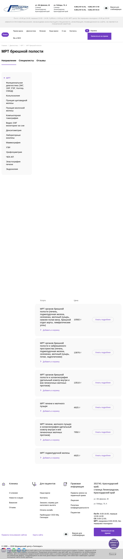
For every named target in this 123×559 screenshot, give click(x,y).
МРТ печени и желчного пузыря (52, 404)
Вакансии (13, 503)
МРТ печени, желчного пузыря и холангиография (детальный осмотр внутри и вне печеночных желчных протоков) (55, 429)
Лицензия (75, 500)
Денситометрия (13, 130)
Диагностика (31, 31)
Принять (112, 554)
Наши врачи (53, 31)
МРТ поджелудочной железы (55, 453)
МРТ (8, 78)
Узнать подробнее (103, 320)
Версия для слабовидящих (115, 8)
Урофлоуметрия (14, 152)
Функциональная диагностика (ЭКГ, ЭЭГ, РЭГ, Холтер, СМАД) (15, 87)
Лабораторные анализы (13, 136)
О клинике (13, 493)
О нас (64, 31)
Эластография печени (13, 162)
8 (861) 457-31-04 (80, 7)
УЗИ (8, 147)
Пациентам (75, 513)
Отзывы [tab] (41, 60)
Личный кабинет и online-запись (114, 543)
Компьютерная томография (13, 116)
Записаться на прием (99, 36)
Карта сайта (38, 535)
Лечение (42, 31)
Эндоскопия (12, 169)
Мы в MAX (17, 38)
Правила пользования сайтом (14, 535)
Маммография (13, 142)
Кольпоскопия (13, 95)
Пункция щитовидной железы (16, 101)
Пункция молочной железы (15, 109)
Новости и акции (16, 498)
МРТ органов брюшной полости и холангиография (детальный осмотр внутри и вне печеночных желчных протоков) (55, 380)
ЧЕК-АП (10, 157)
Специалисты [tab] (26, 60)
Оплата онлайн (46, 510)
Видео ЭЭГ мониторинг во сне (15, 124)
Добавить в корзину (51, 330)
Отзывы (12, 508)
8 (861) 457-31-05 (80, 10)
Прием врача (18, 31)
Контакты (73, 31)
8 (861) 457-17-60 (93, 7)
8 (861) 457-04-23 (93, 10)
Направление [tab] (9, 60)
